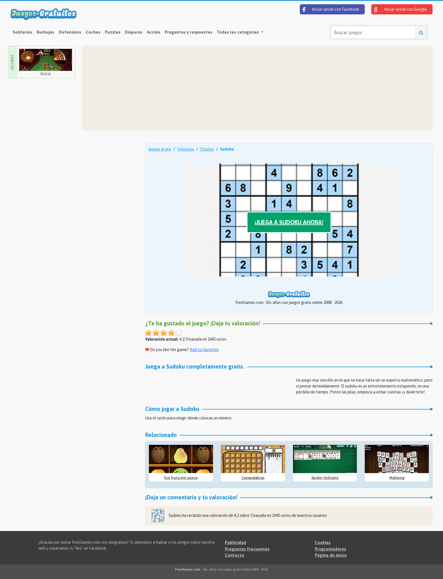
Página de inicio (331, 555)
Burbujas (45, 32)
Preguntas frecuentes (247, 549)
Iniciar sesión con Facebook (331, 9)
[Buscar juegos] (373, 32)
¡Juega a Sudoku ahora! (289, 222)
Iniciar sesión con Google (400, 9)
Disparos (133, 32)
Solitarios (22, 32)
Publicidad (235, 542)
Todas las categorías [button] (238, 32)
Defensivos (70, 32)
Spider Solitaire (324, 478)
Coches (93, 32)
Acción (153, 32)
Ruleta (45, 73)
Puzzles (112, 32)
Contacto (234, 555)
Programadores (330, 549)
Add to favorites (204, 349)
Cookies (323, 542)
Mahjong (397, 478)
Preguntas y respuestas (188, 32)
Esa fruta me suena (180, 478)
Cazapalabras (253, 478)
